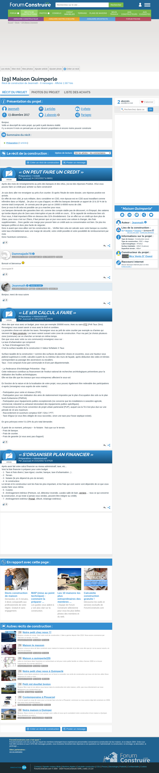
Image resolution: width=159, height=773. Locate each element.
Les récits (5, 69)
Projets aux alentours (147, 232)
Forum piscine (133, 19)
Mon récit (16, 69)
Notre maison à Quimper (37, 710)
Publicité (123, 767)
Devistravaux (114, 13)
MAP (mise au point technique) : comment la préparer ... (42, 597)
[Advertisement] (79, 44)
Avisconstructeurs (129, 13)
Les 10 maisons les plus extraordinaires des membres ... (69, 597)
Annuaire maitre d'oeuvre (62, 19)
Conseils (56, 13)
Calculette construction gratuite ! (91, 596)
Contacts (37, 767)
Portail (32, 499)
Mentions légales (68, 767)
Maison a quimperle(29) (36, 658)
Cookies (143, 767)
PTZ (85, 324)
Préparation (12, 143)
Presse (104, 767)
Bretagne (129, 230)
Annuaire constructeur (26, 19)
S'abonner (147, 102)
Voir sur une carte (133, 232)
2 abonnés (51, 114)
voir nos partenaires (15, 752)
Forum (13, 13)
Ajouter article (41, 69)
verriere (82, 493)
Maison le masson (33, 645)
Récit (14, 92)
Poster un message (74, 162)
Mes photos (27, 69)
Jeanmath (13, 108)
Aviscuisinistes (144, 13)
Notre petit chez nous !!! (37, 632)
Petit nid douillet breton (37, 684)
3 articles (50, 108)
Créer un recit (71, 69)
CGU (98, 767)
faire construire (20, 333)
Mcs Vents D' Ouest (140, 256)
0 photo (85, 108)
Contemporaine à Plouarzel (39, 697)
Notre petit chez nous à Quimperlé (43, 671)
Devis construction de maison (16, 594)
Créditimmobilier (69, 13)
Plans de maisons (98, 13)
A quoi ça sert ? (127, 266)
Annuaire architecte (97, 19)
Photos (43, 13)
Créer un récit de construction (43, 162)
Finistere (137, 230)
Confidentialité (133, 767)
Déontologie (113, 767)
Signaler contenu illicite (52, 767)
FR (123, 230)
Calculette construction (86, 767)
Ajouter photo (55, 69)
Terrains (82, 13)
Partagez (86, 114)
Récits (29, 13)
